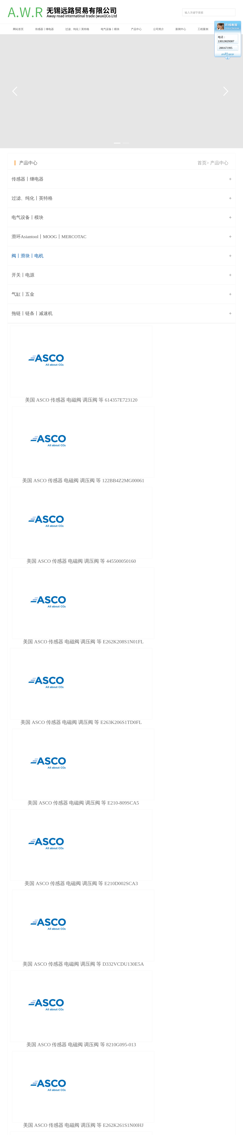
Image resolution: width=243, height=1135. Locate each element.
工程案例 (203, 29)
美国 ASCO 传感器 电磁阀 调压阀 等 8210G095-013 (199, 561)
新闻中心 (180, 29)
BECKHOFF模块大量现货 (44, 695)
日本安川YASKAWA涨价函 (46, 726)
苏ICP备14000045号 (39, 1130)
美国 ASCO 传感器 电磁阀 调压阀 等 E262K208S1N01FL (47, 480)
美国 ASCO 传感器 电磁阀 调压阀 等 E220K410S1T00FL (123, 641)
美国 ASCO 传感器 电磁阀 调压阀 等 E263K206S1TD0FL (123, 480)
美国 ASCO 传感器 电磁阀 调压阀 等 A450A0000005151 (199, 641)
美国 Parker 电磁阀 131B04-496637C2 (121, 1044)
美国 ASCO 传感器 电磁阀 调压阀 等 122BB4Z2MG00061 (123, 400)
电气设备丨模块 (110, 29)
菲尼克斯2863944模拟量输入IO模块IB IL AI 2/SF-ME (71, 756)
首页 (202, 162)
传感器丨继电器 (44, 29)
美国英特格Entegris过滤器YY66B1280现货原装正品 (70, 741)
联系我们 (186, 1074)
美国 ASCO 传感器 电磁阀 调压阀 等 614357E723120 (47, 400)
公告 (154, 1074)
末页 (112, 651)
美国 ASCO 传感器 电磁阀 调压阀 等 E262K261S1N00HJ (47, 641)
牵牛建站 (201, 1122)
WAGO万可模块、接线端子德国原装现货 (60, 711)
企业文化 (72, 1081)
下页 (97, 651)
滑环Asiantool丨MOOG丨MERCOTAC (49, 236)
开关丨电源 (23, 275)
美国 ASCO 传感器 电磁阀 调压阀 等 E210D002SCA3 (47, 561)
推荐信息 (121, 666)
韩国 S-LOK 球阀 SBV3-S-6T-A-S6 (121, 896)
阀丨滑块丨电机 (27, 255)
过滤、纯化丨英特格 (77, 29)
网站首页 (18, 29)
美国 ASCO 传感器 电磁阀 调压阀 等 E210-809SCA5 (199, 480)
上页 (31, 651)
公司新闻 (157, 1081)
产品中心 (136, 29)
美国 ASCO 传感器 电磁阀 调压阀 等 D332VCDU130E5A (123, 561)
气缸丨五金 (23, 294)
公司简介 (158, 29)
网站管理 (230, 1122)
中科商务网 (215, 1122)
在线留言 (186, 1081)
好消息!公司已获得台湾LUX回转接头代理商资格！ (70, 680)
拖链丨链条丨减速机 (32, 313)
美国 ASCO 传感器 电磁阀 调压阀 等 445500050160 (199, 400)
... (80, 651)
